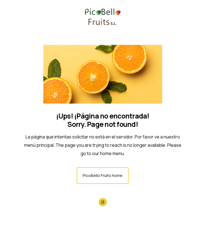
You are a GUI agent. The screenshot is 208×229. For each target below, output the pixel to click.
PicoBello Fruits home (102, 175)
